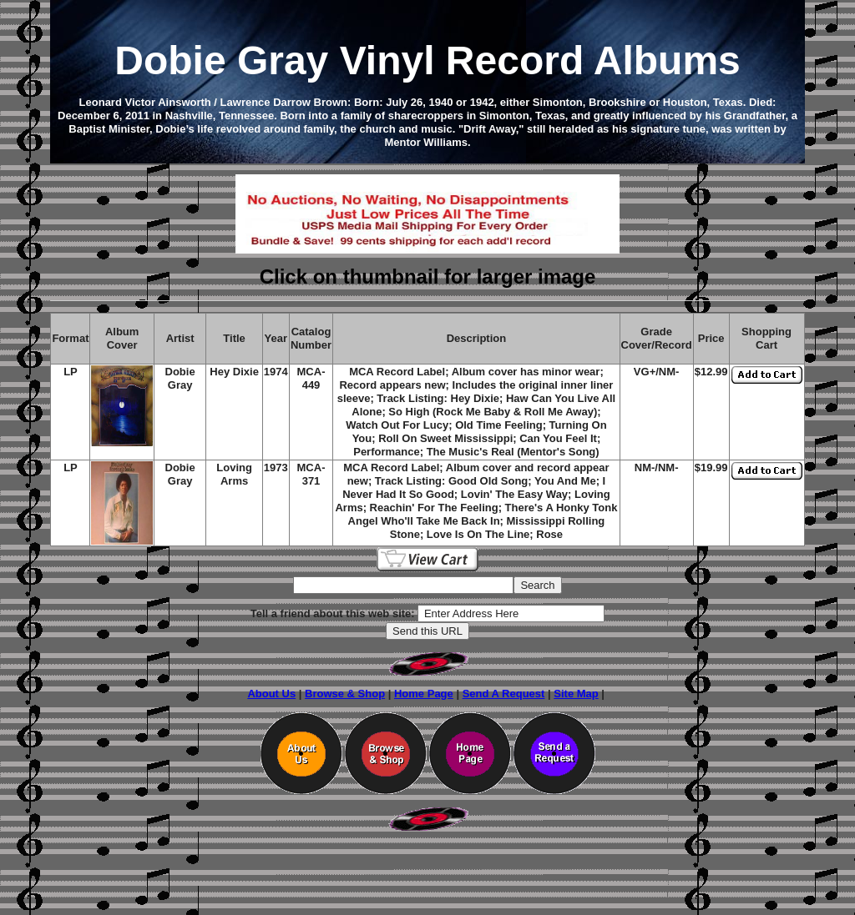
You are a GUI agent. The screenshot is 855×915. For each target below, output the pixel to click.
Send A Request (504, 693)
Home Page (423, 693)
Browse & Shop (345, 693)
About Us (271, 693)
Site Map (576, 693)
